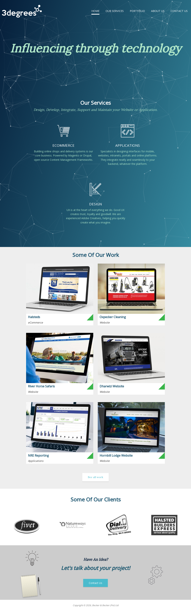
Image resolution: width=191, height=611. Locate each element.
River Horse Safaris (41, 386)
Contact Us (179, 11)
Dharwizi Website (112, 386)
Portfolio (137, 11)
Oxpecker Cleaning (113, 317)
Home (95, 11)
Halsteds (34, 317)
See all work (95, 477)
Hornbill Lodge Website (116, 455)
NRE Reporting (38, 455)
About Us (158, 11)
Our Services (115, 11)
